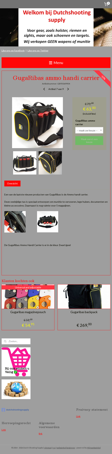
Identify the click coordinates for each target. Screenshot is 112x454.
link (40, 433)
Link (78, 416)
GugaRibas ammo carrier (85, 122)
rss (54, 448)
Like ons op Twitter (38, 50)
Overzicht (12, 183)
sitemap (47, 448)
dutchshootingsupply (15, 410)
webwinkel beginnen (66, 448)
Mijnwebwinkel (94, 448)
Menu (56, 62)
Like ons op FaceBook (13, 50)
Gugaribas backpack (84, 312)
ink (4, 429)
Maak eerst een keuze (89, 140)
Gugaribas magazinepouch (28, 312)
